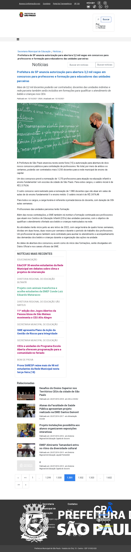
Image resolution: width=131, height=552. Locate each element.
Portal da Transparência (62, 4)
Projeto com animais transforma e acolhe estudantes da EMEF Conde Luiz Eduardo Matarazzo (40, 291)
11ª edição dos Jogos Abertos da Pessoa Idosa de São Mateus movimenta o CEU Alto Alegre (36, 314)
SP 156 (77, 4)
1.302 (80, 477)
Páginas (102, 26)
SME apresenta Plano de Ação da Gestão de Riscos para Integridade (37, 332)
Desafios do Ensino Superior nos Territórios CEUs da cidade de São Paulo (59, 391)
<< (25, 477)
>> (19, 484)
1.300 (59, 477)
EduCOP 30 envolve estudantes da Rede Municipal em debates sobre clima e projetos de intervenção (40, 269)
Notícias (101, 28)
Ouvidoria (46, 4)
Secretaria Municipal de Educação (34, 51)
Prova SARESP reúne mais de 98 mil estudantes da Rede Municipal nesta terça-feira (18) (38, 369)
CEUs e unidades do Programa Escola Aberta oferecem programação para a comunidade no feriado (39, 349)
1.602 (109, 477)
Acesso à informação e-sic (29, 4)
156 (71, 510)
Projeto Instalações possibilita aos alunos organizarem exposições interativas (59, 428)
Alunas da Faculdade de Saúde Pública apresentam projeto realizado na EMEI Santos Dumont (59, 409)
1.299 (48, 477)
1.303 (91, 477)
